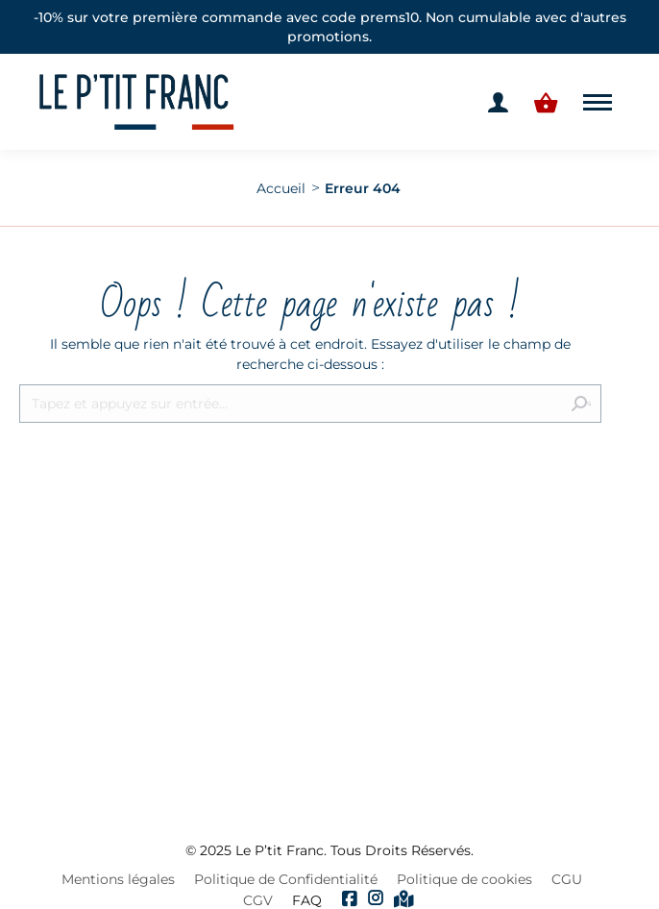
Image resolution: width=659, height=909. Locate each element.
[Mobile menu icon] (597, 102)
